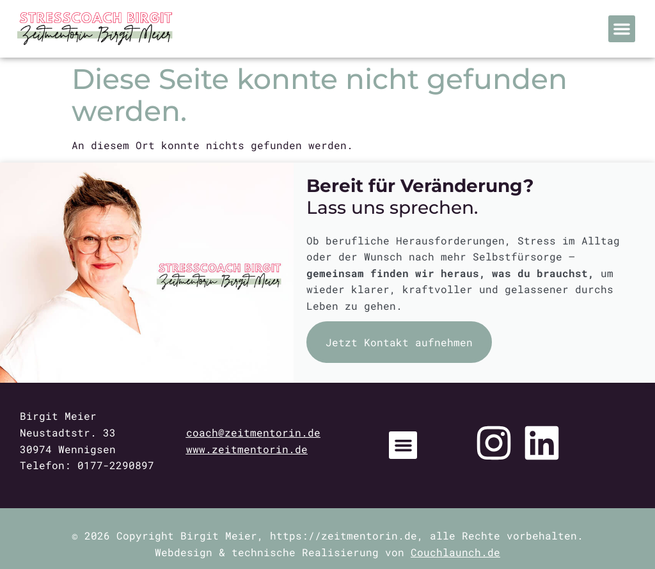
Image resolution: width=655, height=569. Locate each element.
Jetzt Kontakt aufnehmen (399, 342)
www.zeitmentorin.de (247, 449)
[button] (621, 28)
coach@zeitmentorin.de (253, 432)
